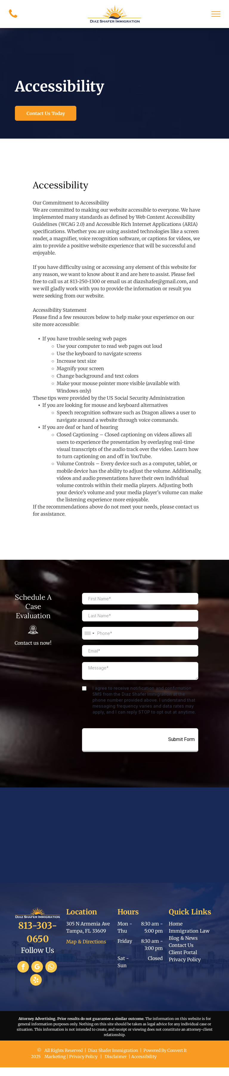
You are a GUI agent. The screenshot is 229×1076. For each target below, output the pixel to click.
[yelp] (36, 980)
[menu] (216, 14)
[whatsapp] (51, 967)
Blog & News (183, 938)
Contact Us (181, 945)
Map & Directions (86, 942)
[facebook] (23, 967)
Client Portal (183, 952)
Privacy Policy (185, 959)
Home (175, 924)
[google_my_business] (37, 967)
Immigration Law (189, 931)
